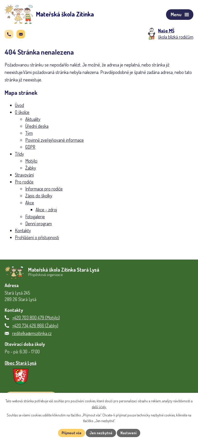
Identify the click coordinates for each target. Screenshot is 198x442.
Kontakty (23, 230)
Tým (29, 133)
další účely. (99, 407)
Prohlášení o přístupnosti (37, 237)
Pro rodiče (24, 182)
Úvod (19, 105)
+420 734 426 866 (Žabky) (35, 325)
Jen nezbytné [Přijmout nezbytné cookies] (100, 433)
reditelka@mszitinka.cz (32, 333)
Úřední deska (36, 126)
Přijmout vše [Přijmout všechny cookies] (71, 433)
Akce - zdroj (46, 209)
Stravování (24, 175)
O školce (22, 112)
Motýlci (31, 161)
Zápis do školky (38, 195)
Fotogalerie (35, 216)
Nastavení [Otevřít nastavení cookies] (128, 433)
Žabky (30, 168)
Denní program (38, 223)
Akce (29, 202)
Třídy (19, 154)
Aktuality (32, 119)
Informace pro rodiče (44, 188)
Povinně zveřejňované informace (54, 140)
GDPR (30, 147)
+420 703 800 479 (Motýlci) (36, 317)
